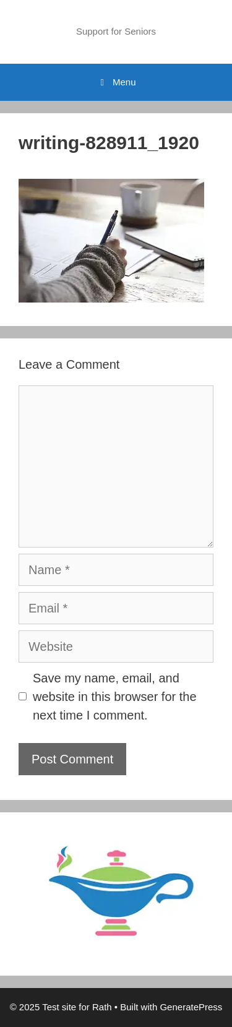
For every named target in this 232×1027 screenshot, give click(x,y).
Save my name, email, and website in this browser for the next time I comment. (115, 696)
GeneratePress (191, 1007)
